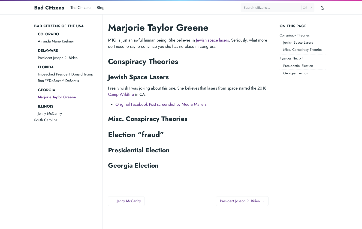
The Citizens (80, 8)
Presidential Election (298, 65)
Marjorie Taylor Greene (57, 97)
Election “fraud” (291, 58)
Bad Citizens (49, 7)
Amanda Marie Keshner (56, 41)
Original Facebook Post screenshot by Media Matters (160, 104)
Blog (101, 8)
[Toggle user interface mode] (322, 7)
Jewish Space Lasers (298, 42)
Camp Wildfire (121, 94)
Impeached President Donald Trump (65, 74)
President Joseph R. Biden (58, 57)
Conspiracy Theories (295, 35)
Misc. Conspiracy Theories (302, 49)
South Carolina (45, 120)
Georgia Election (295, 73)
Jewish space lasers (212, 40)
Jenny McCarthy (50, 113)
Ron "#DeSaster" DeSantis (58, 80)
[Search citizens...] (277, 7)
